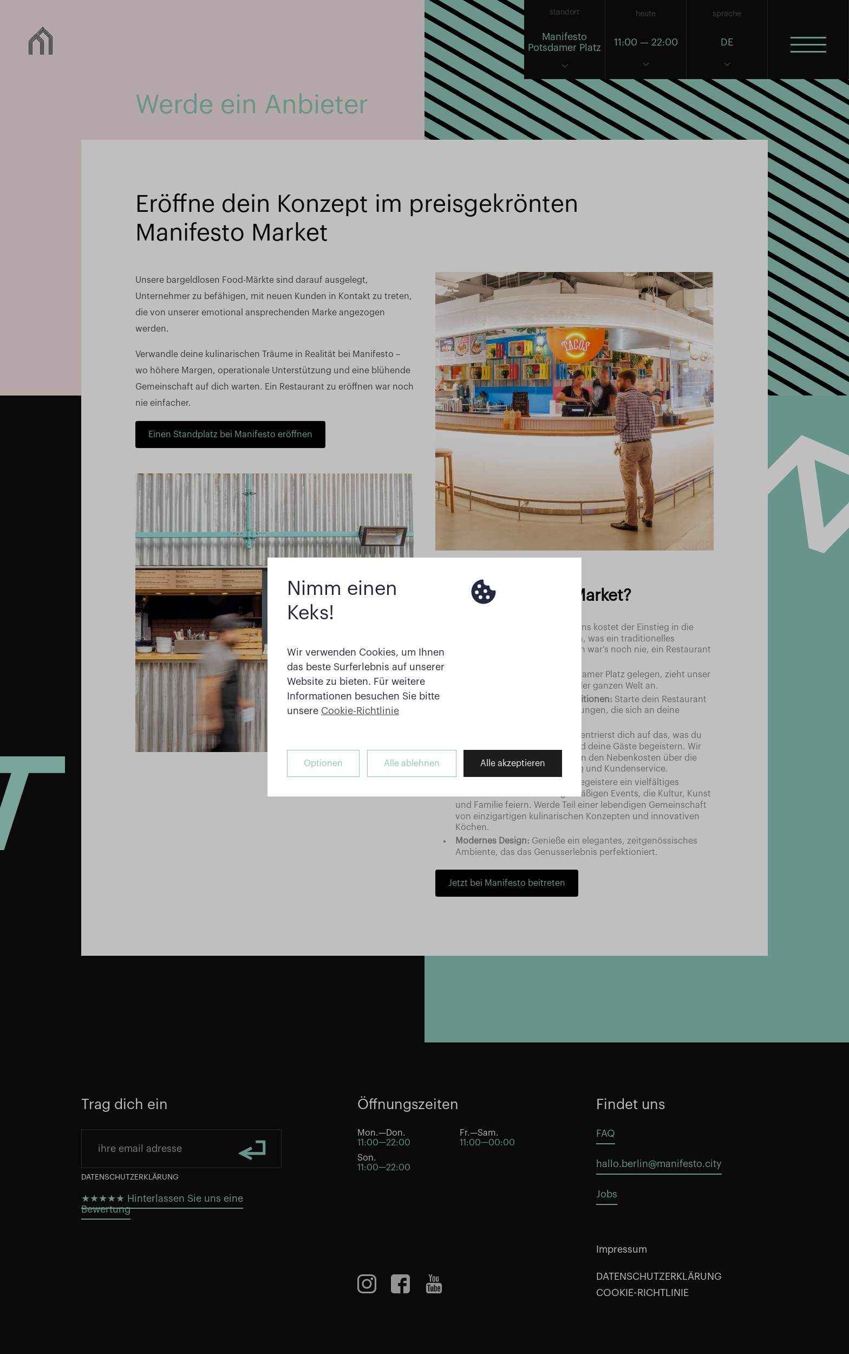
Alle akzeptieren (512, 763)
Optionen (323, 763)
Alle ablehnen (412, 763)
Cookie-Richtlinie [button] (360, 711)
